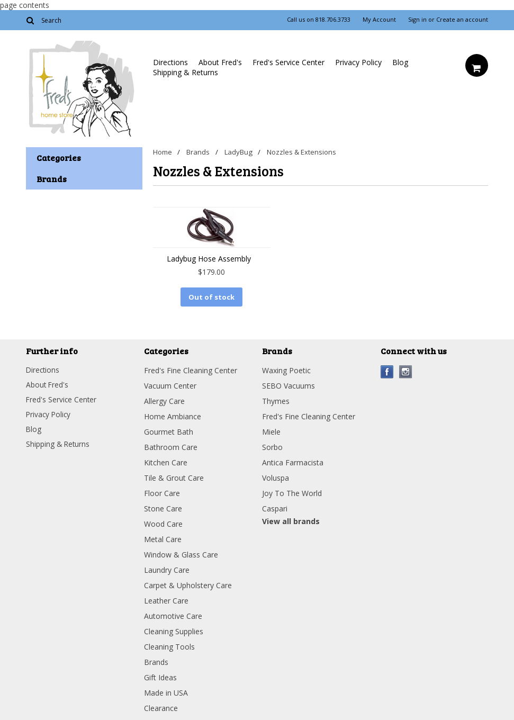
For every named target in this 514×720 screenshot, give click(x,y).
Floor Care (162, 492)
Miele (271, 431)
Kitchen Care (165, 461)
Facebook (387, 370)
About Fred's (220, 62)
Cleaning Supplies (173, 630)
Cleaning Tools (169, 646)
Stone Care (163, 507)
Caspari (274, 507)
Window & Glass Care (181, 553)
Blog (400, 62)
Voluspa (275, 477)
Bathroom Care (170, 446)
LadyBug (241, 152)
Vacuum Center (170, 385)
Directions (170, 62)
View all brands (291, 520)
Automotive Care (173, 615)
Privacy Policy (358, 62)
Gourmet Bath (168, 431)
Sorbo (272, 446)
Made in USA (166, 692)
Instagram (405, 370)
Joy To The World (292, 492)
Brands (199, 152)
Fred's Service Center (288, 62)
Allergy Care (164, 400)
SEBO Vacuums (288, 385)
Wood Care (163, 523)
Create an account (462, 19)
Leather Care (166, 600)
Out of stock (211, 297)
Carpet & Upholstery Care (188, 584)
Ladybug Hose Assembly (209, 259)
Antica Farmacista (292, 461)
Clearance (161, 707)
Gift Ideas (160, 676)
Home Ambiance (172, 415)
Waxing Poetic (286, 369)
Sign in (417, 19)
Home (162, 152)
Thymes (276, 400)
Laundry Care (167, 569)
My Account (379, 19)
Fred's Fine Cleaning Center (190, 369)
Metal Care (163, 538)
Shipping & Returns (185, 72)
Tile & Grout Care (174, 477)
